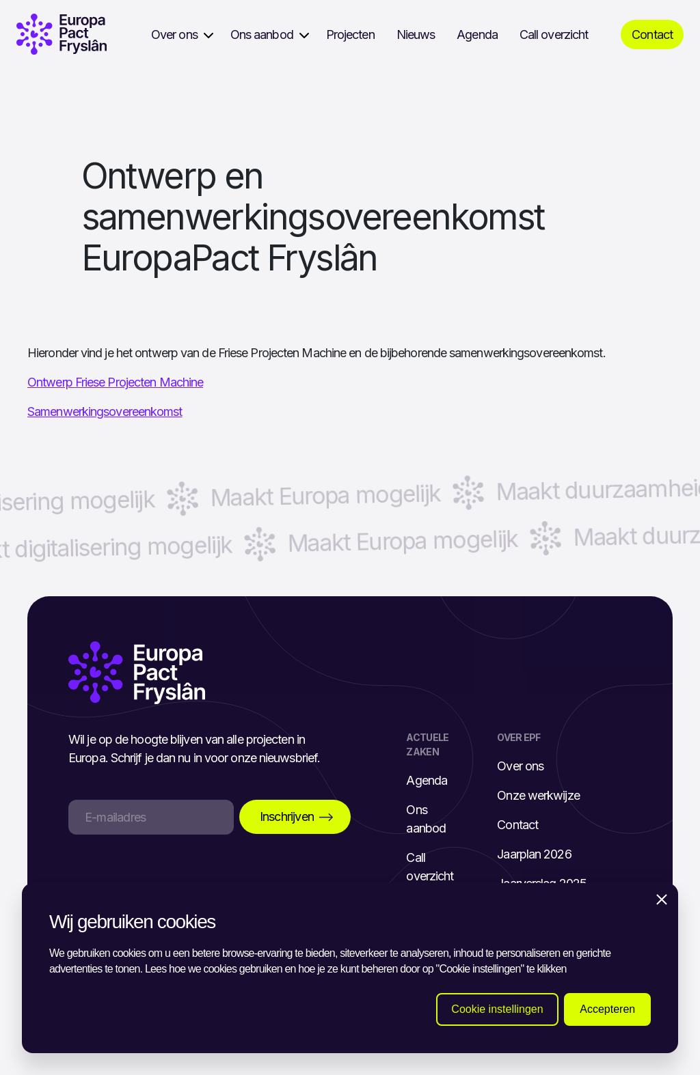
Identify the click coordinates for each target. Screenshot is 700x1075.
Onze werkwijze (538, 795)
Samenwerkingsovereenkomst (105, 411)
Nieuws (415, 34)
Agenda (477, 34)
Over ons (174, 34)
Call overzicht (554, 34)
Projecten (350, 34)
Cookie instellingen (497, 1009)
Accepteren (607, 1009)
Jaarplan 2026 (534, 854)
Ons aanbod (261, 34)
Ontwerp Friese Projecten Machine (115, 382)
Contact (652, 34)
